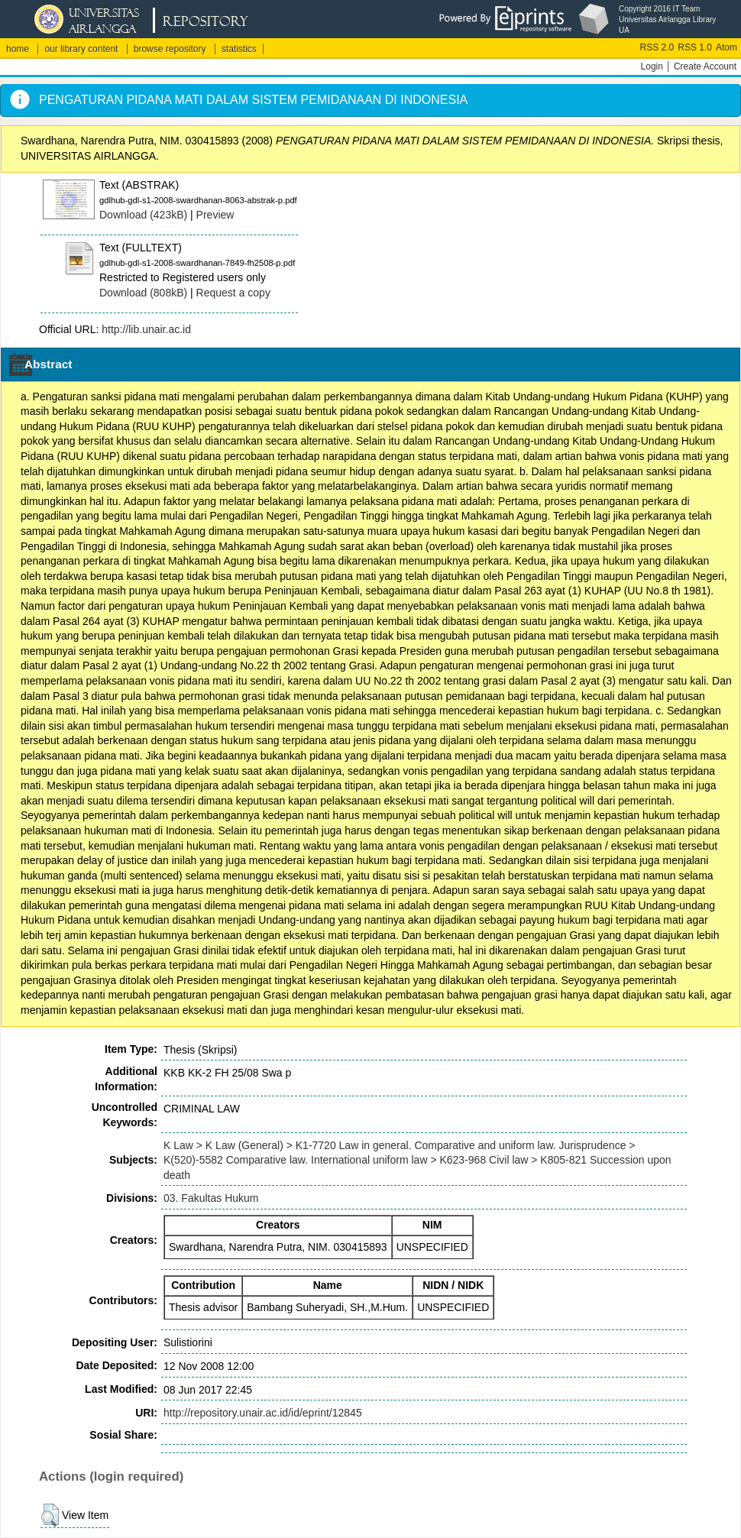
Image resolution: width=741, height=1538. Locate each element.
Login (652, 66)
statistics (239, 49)
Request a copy (233, 293)
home (17, 49)
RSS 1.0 (695, 47)
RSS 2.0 (657, 47)
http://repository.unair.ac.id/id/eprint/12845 (262, 1413)
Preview (215, 215)
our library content (81, 49)
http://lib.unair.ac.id (146, 329)
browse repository (170, 49)
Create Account (705, 66)
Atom (726, 47)
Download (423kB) (143, 215)
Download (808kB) (143, 293)
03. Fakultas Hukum (211, 1198)
